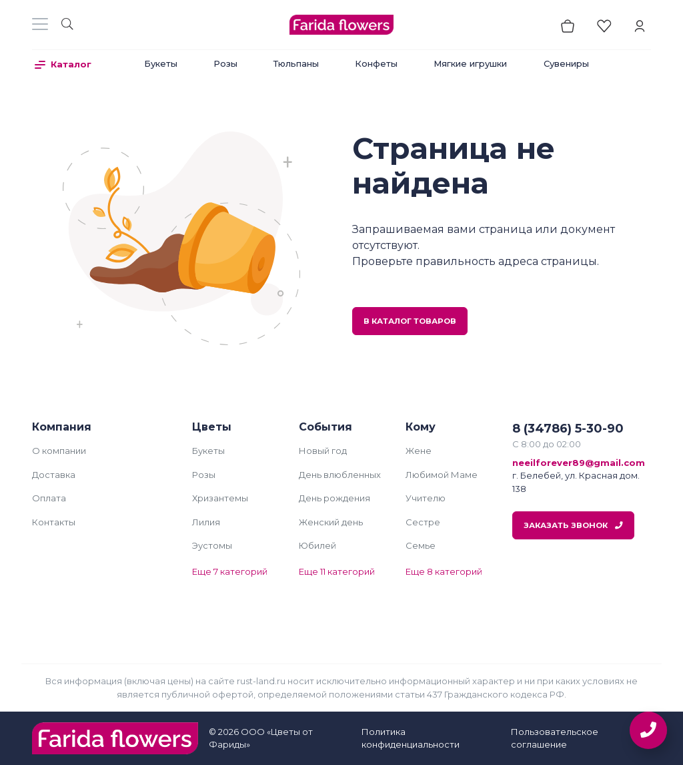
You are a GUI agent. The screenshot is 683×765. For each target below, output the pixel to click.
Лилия (206, 522)
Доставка (53, 474)
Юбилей (317, 545)
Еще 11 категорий (337, 571)
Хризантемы (220, 498)
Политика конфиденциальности (411, 738)
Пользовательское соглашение (554, 738)
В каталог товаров (410, 321)
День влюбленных (340, 474)
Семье (421, 545)
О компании (59, 450)
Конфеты (376, 63)
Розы (225, 63)
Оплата (49, 498)
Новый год (323, 450)
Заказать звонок (573, 525)
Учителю (426, 498)
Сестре (423, 522)
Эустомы (212, 545)
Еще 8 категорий (444, 571)
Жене (419, 450)
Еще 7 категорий (229, 571)
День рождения (334, 498)
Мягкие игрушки (470, 63)
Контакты (53, 522)
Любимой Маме (442, 474)
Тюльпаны (296, 63)
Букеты (160, 63)
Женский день (331, 522)
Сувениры (566, 63)
